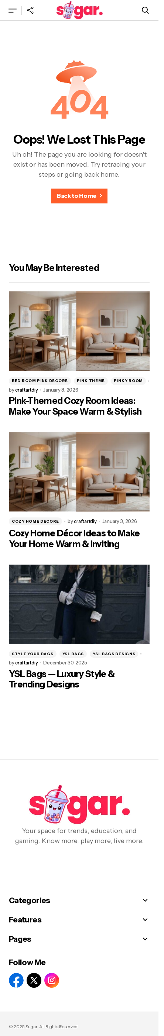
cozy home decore (35, 521)
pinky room (128, 380)
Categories (29, 900)
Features (25, 919)
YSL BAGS (73, 653)
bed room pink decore (40, 380)
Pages (20, 939)
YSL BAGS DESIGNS (114, 653)
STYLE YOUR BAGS (33, 653)
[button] (12, 10)
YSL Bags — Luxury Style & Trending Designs (62, 679)
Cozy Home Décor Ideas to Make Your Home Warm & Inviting (74, 538)
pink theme (91, 380)
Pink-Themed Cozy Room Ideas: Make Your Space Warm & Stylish (75, 406)
